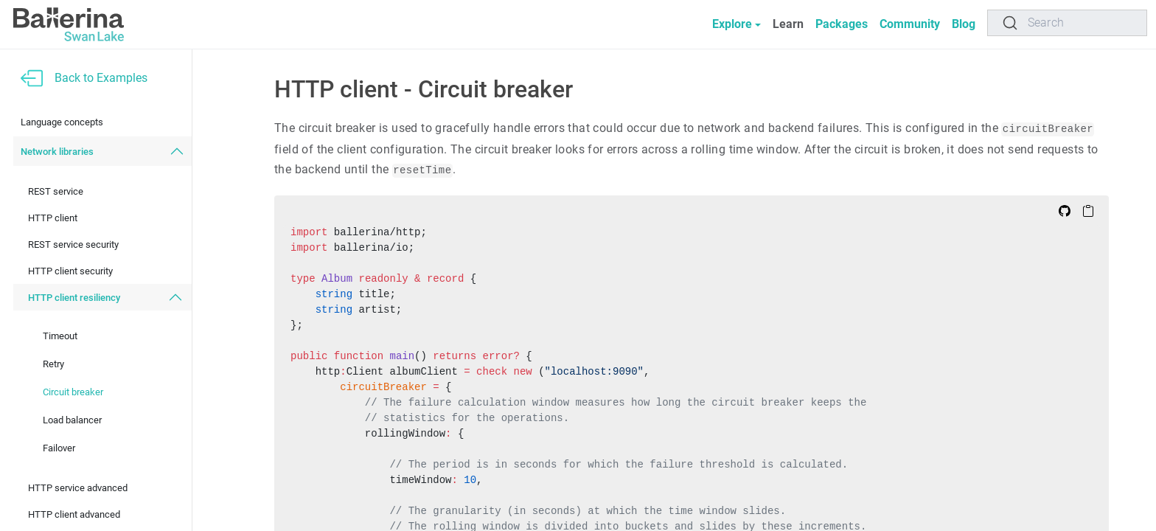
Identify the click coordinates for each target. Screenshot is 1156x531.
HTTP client (52, 217)
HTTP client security (70, 271)
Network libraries (57, 151)
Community (904, 24)
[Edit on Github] (1064, 210)
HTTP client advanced (74, 514)
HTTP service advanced (78, 487)
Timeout (60, 335)
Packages (833, 24)
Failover (59, 448)
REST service (55, 191)
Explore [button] (720, 24)
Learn (778, 24)
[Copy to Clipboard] (1088, 210)
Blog (962, 24)
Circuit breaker (73, 392)
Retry (53, 363)
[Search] (1067, 23)
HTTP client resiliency (74, 297)
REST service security (73, 244)
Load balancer (72, 420)
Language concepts (62, 122)
